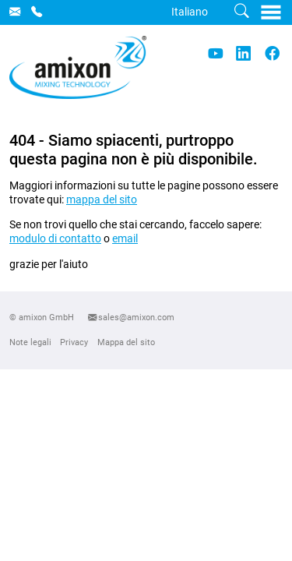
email (125, 238)
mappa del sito (101, 199)
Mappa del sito (126, 342)
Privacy (74, 342)
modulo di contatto (55, 238)
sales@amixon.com (136, 317)
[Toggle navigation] (271, 12)
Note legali (30, 342)
